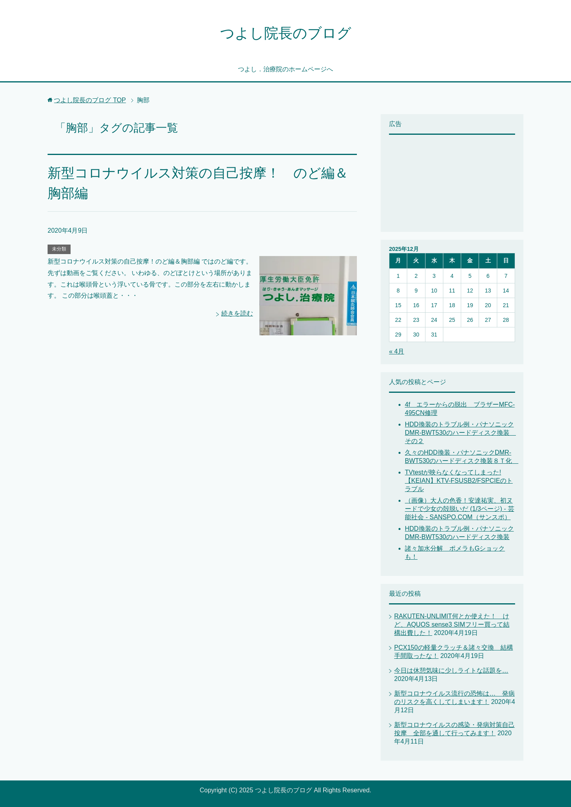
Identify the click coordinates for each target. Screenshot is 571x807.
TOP (90, 100)
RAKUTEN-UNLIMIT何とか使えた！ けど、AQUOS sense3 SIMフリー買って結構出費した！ (452, 624)
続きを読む (237, 313)
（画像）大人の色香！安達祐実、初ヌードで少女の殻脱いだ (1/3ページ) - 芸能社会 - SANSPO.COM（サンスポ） (459, 508)
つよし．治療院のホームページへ (285, 69)
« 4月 (396, 351)
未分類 (59, 249)
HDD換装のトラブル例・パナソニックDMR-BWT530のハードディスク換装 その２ (460, 432)
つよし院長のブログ (285, 33)
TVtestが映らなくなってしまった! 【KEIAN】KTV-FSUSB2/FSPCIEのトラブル (459, 480)
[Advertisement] (428, 182)
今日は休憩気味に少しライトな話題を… (451, 670)
